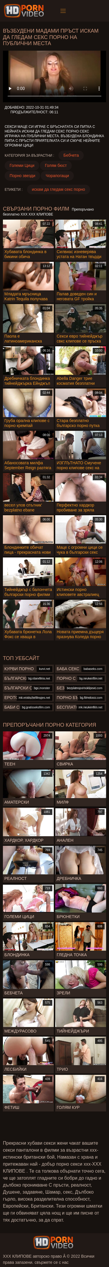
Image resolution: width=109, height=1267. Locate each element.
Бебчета (71, 155)
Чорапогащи (57, 175)
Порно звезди (22, 175)
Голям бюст (56, 165)
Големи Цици (22, 165)
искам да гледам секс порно (58, 189)
